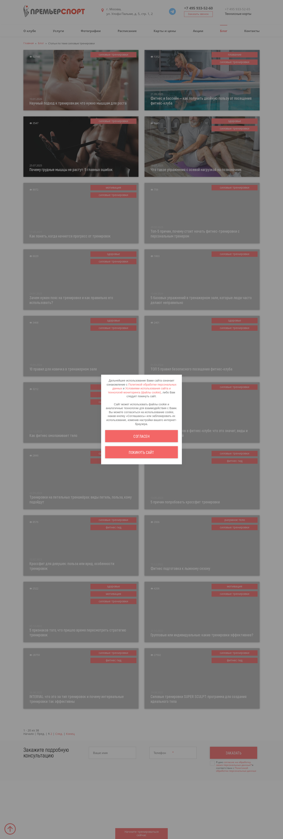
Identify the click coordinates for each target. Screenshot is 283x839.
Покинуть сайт (141, 452)
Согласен (141, 436)
